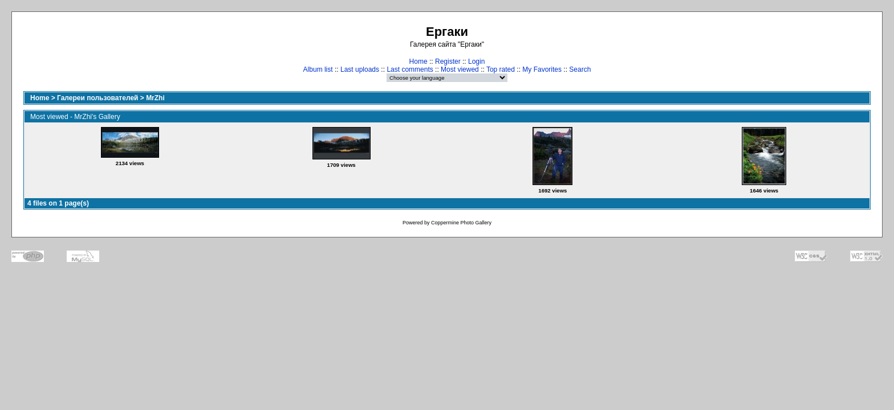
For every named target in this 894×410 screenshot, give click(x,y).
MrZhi (155, 98)
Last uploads (359, 69)
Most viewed (460, 69)
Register (448, 61)
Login (476, 61)
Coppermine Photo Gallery (461, 223)
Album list (318, 69)
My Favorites (542, 69)
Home (418, 61)
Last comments (410, 69)
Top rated (500, 69)
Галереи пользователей (97, 98)
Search (580, 69)
